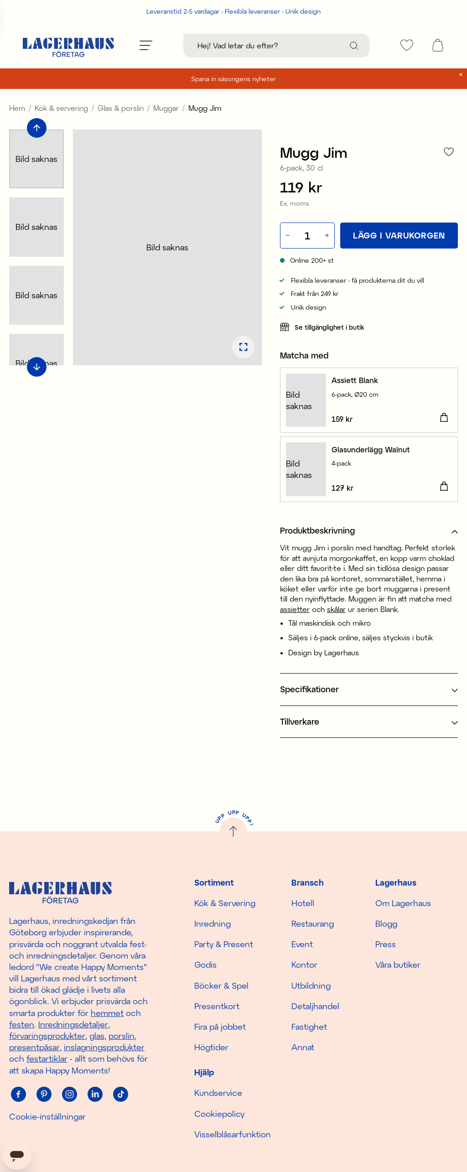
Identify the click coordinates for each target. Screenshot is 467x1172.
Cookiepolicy (219, 1114)
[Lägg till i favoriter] (449, 151)
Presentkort (216, 1006)
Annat (302, 1047)
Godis (205, 964)
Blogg (386, 923)
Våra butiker (397, 964)
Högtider (211, 1047)
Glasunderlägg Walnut (371, 449)
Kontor (304, 964)
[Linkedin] (95, 1094)
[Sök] (354, 45)
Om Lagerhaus (403, 903)
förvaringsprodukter (47, 1036)
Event (302, 944)
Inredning (212, 923)
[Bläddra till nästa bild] (37, 367)
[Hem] (68, 45)
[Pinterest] (44, 1094)
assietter (295, 609)
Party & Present (223, 944)
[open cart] (437, 45)
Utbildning (311, 985)
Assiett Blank (355, 380)
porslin (122, 1036)
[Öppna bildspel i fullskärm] (243, 347)
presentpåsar (34, 1047)
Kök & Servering (224, 903)
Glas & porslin (121, 108)
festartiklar (46, 1058)
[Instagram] (69, 1094)
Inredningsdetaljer (73, 1024)
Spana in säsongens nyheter (233, 79)
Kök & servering (61, 108)
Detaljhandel (315, 1006)
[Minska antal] (286, 235)
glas (96, 1036)
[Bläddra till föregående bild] (37, 128)
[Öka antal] (328, 235)
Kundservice (218, 1093)
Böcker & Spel (221, 985)
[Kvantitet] (307, 235)
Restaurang (312, 923)
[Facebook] (18, 1094)
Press (385, 944)
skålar (336, 609)
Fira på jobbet (220, 1027)
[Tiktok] (120, 1094)
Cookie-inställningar (47, 1116)
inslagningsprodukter (104, 1047)
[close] (461, 74)
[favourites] (406, 45)
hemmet (107, 1013)
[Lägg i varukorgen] (399, 236)
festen (21, 1024)
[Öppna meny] (146, 45)
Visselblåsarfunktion (232, 1134)
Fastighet (309, 1027)
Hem (17, 108)
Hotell (302, 903)
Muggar (166, 108)
